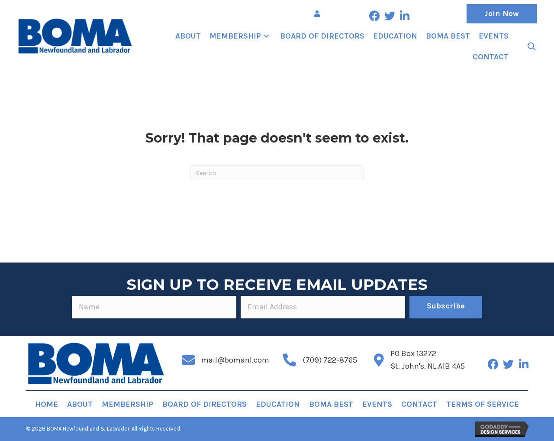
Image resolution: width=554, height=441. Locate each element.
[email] (323, 307)
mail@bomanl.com (235, 360)
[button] (374, 15)
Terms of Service (482, 404)
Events (377, 404)
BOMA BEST (331, 404)
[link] (188, 36)
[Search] (277, 172)
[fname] (154, 307)
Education (278, 404)
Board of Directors (204, 404)
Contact (419, 404)
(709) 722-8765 (330, 360)
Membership (127, 404)
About (80, 404)
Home (46, 404)
